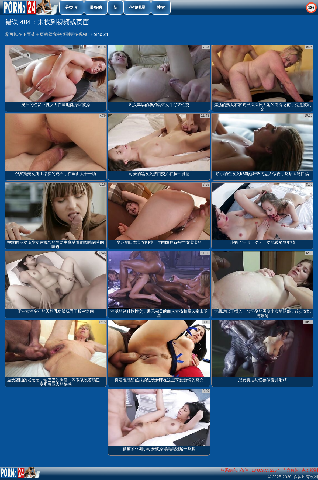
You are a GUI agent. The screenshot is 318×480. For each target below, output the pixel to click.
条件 (244, 470)
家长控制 (310, 470)
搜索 (161, 7)
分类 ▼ (71, 7)
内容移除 (290, 470)
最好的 (96, 7)
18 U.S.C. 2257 (265, 470)
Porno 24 (99, 34)
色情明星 (137, 7)
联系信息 (229, 470)
